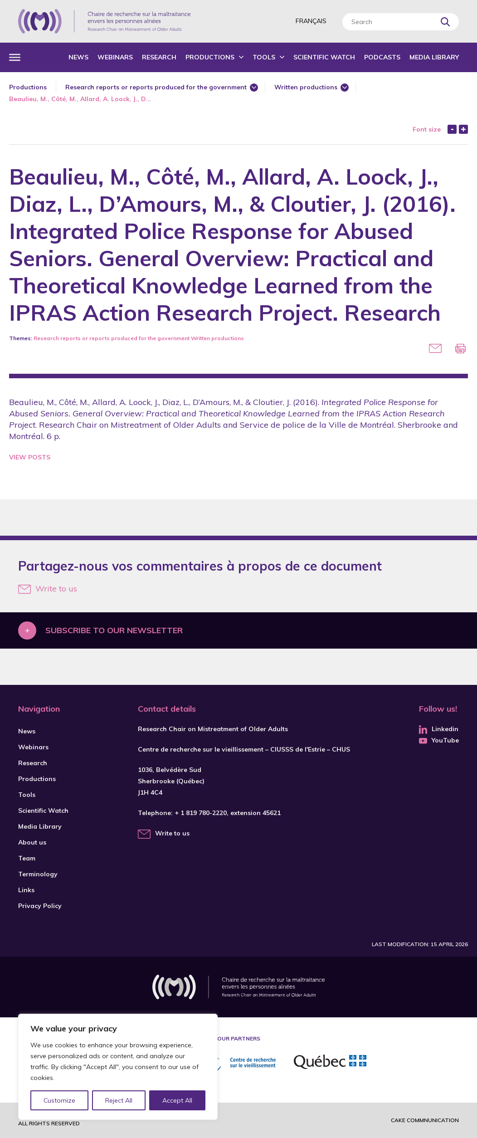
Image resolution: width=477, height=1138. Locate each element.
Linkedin (438, 729)
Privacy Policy (40, 906)
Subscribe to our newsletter (114, 630)
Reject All (119, 1100)
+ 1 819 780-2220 (201, 813)
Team (26, 858)
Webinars (115, 57)
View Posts (29, 457)
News (78, 57)
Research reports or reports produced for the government (156, 87)
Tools (264, 57)
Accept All (177, 1100)
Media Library (434, 57)
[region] (118, 1067)
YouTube (439, 740)
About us (32, 842)
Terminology (38, 874)
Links (26, 890)
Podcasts (382, 57)
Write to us (47, 588)
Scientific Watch (324, 57)
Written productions (305, 87)
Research (159, 57)
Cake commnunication (425, 1120)
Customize (60, 1100)
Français (311, 21)
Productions (209, 57)
